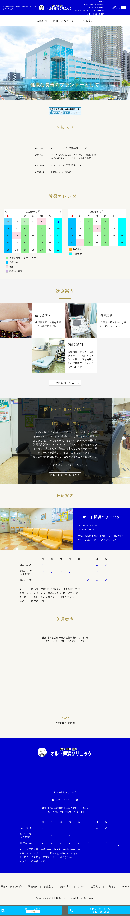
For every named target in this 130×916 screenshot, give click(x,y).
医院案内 (41, 20)
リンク (81, 886)
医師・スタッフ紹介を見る (65, 475)
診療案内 (48, 886)
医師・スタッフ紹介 (65, 20)
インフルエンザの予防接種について (69, 148)
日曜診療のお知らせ (61, 172)
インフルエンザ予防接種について (68, 165)
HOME (125, 886)
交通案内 (88, 20)
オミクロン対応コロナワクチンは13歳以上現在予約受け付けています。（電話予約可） (73, 156)
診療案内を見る (65, 383)
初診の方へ (65, 886)
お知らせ (111, 886)
